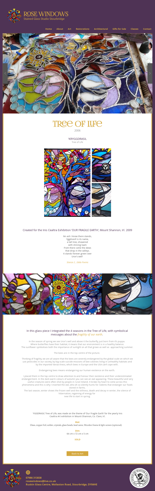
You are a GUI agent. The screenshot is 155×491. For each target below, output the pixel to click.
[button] (59, 29)
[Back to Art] (77, 453)
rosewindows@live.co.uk (41, 481)
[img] (27, 294)
